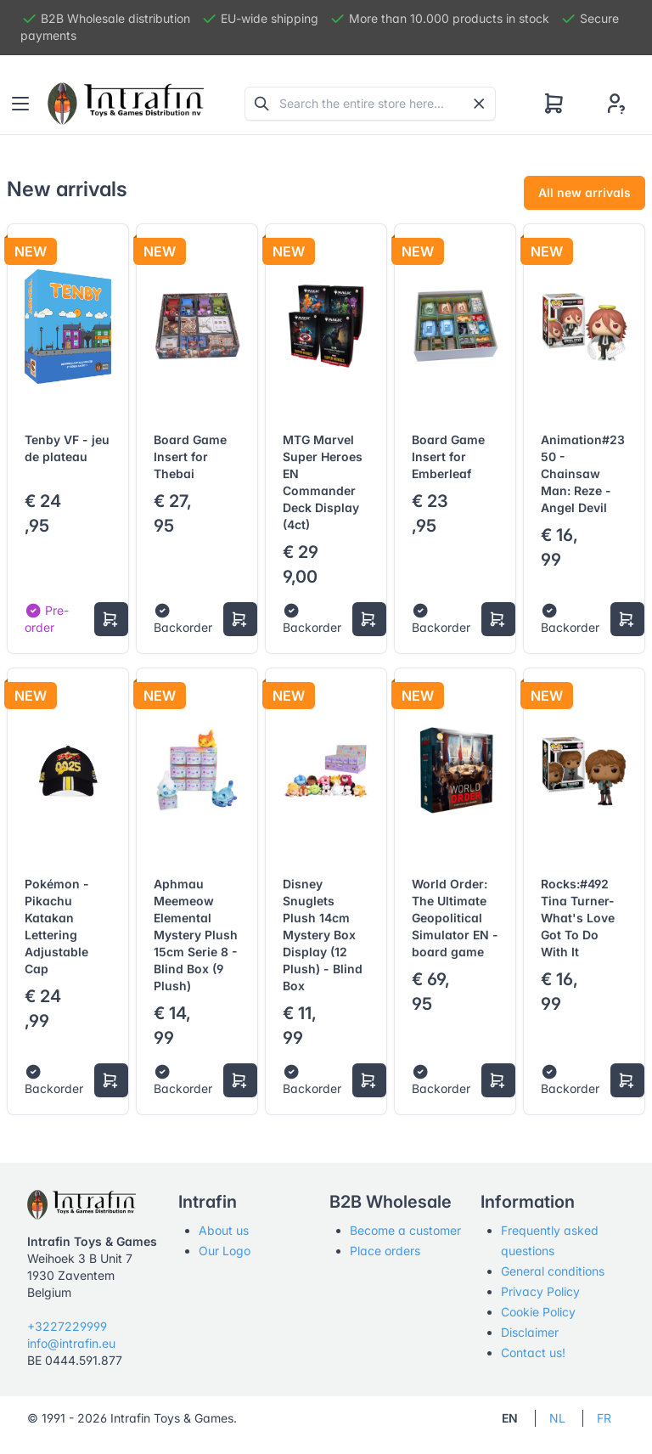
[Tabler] (126, 103)
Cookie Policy (538, 1312)
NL (557, 1418)
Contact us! (533, 1352)
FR (604, 1418)
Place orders (385, 1250)
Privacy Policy (540, 1291)
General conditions (552, 1271)
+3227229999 (67, 1326)
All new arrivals (584, 192)
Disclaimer (530, 1332)
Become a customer (405, 1230)
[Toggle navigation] (20, 103)
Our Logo (224, 1250)
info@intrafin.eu (71, 1343)
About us (224, 1230)
